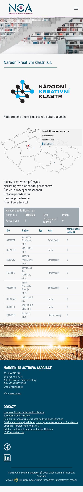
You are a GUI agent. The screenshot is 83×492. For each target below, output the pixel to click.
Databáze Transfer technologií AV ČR (22, 425)
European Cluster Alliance (17, 415)
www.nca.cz (15, 393)
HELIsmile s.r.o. (26, 479)
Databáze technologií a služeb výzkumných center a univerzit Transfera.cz (41, 422)
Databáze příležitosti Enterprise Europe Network (28, 428)
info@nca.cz (16, 386)
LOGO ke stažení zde (14, 432)
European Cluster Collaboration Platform (24, 412)
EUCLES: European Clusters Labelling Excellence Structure (33, 418)
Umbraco (34, 472)
